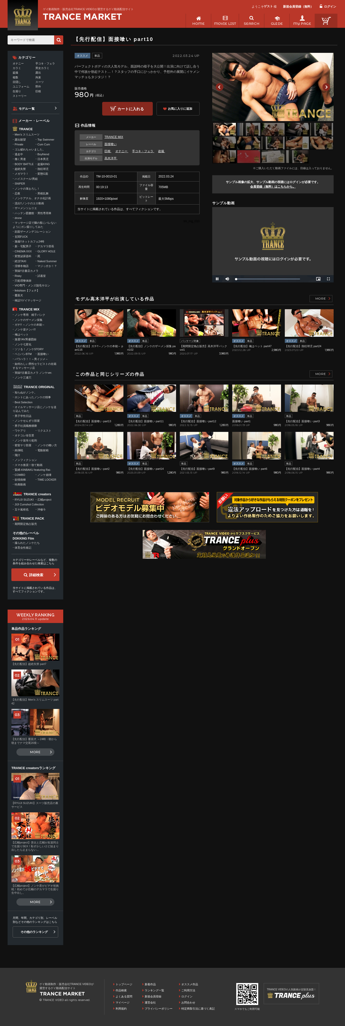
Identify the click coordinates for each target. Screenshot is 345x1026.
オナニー (121, 151)
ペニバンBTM (23, 353)
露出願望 (20, 139)
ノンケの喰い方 (47, 445)
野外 (38, 86)
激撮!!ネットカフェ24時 (29, 241)
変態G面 (42, 173)
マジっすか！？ (47, 265)
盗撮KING (43, 164)
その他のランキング (34, 932)
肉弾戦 (19, 450)
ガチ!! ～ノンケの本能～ (30, 324)
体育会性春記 (23, 547)
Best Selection (23, 402)
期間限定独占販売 (26, 523)
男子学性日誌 (23, 415)
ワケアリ (20, 430)
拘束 (38, 77)
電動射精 (43, 450)
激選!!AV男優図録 (25, 339)
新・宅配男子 (23, 246)
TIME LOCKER (46, 479)
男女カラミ (42, 68)
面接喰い (110, 144)
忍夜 (17, 193)
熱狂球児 (43, 168)
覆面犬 (19, 295)
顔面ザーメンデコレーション (33, 231)
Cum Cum (43, 144)
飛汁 (17, 455)
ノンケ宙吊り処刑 (26, 440)
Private (19, 144)
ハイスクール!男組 (26, 178)
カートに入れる (130, 109)
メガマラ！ (22, 173)
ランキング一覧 (154, 990)
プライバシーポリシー (158, 1008)
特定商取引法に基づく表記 (198, 1008)
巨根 (107, 151)
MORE (320, 298)
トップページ (124, 984)
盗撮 (161, 151)
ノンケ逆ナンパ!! (25, 329)
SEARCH (251, 23)
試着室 (41, 275)
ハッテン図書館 (24, 213)
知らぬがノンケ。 (26, 392)
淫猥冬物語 (22, 265)
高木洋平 (110, 158)
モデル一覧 (27, 108)
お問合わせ (188, 1002)
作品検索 (121, 990)
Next (326, 87)
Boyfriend (43, 154)
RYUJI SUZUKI (24, 499)
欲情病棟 (20, 479)
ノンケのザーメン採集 (28, 319)
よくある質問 (124, 996)
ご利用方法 (188, 990)
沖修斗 (41, 509)
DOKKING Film (23, 538)
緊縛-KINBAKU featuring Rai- (33, 469)
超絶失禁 (20, 168)
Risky (18, 275)
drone (18, 217)
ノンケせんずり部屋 (27, 420)
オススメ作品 (189, 984)
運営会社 (150, 1002)
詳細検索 (36, 575)
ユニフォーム (21, 86)
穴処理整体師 (23, 280)
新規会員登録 (153, 996)
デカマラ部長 (45, 246)
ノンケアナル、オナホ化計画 (33, 198)
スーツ (39, 81)
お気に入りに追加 (180, 108)
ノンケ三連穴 (23, 377)
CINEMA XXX (23, 251)
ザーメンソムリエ (26, 208)
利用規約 (121, 1008)
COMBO (20, 474)
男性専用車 (44, 213)
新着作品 (150, 984)
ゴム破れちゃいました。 (30, 149)
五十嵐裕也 (22, 509)
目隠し (17, 81)
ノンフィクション (26, 459)
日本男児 (43, 159)
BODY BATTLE (24, 164)
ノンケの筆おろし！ (27, 188)
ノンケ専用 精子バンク (30, 314)
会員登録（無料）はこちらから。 (273, 186)
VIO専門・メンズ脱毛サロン (32, 285)
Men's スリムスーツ (27, 134)
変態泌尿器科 (23, 256)
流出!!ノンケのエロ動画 (29, 203)
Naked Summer (47, 261)
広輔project (44, 499)
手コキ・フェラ (143, 151)
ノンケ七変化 (23, 344)
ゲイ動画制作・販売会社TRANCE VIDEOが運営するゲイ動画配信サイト (88, 9)
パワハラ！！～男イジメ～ (31, 359)
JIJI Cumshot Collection (29, 504)
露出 (38, 72)
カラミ (17, 68)
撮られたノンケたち (27, 542)
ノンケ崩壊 (44, 474)
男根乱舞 (43, 193)
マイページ (123, 1002)
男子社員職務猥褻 (26, 425)
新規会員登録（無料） (298, 6)
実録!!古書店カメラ (26, 270)
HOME (198, 23)
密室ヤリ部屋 (23, 445)
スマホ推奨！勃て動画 (28, 464)
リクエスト (44, 430)
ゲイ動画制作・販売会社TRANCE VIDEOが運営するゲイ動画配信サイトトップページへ (82, 16)
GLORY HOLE (46, 251)
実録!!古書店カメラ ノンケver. (33, 372)
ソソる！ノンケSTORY (29, 349)
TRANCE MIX (113, 137)
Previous (219, 87)
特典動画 (20, 484)
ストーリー (20, 95)
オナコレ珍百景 (24, 435)
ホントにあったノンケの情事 (33, 397)
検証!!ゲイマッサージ (28, 300)
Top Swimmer (45, 139)
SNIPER (20, 183)
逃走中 (19, 154)
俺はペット (22, 334)
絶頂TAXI (20, 261)
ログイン (330, 6)
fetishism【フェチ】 (27, 290)
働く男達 (20, 159)
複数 (15, 77)
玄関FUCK (21, 236)
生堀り (17, 91)
